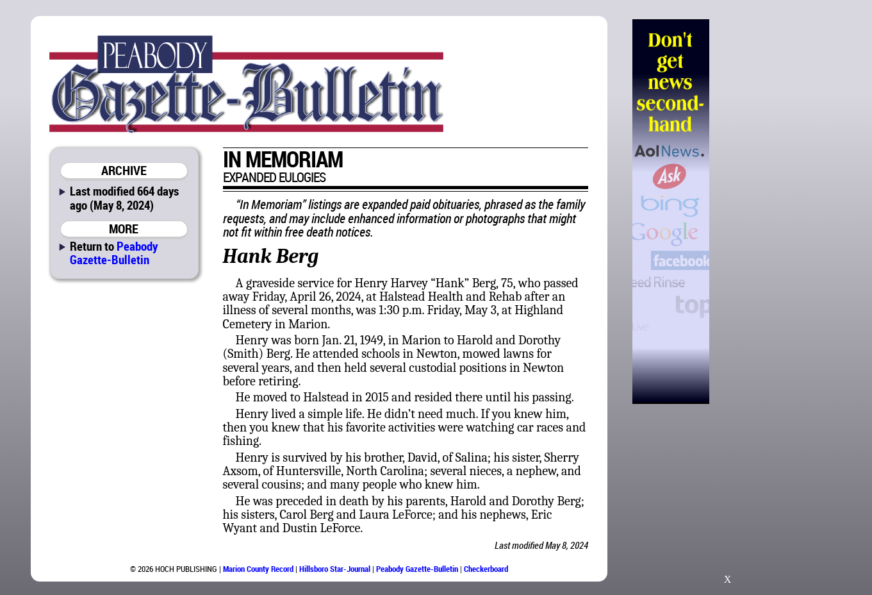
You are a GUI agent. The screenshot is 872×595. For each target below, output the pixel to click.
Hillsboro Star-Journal (334, 568)
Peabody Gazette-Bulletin (114, 252)
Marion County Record (258, 568)
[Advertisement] (775, 211)
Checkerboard (486, 568)
